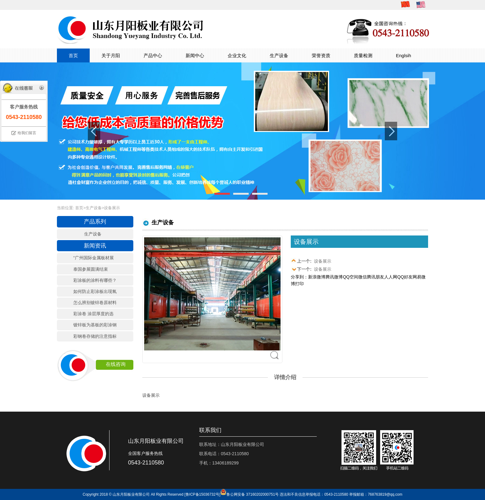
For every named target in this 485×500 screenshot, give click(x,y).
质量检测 (363, 55)
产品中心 (153, 55)
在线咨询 (116, 364)
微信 (362, 276)
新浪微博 (316, 276)
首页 (73, 55)
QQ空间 (350, 276)
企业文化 (237, 55)
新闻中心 (195, 55)
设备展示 (311, 261)
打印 (299, 283)
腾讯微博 (334, 276)
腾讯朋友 (375, 276)
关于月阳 (110, 55)
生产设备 (279, 55)
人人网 (390, 276)
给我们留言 (27, 133)
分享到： (299, 276)
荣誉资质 (321, 55)
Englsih (403, 55)
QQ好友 (405, 276)
